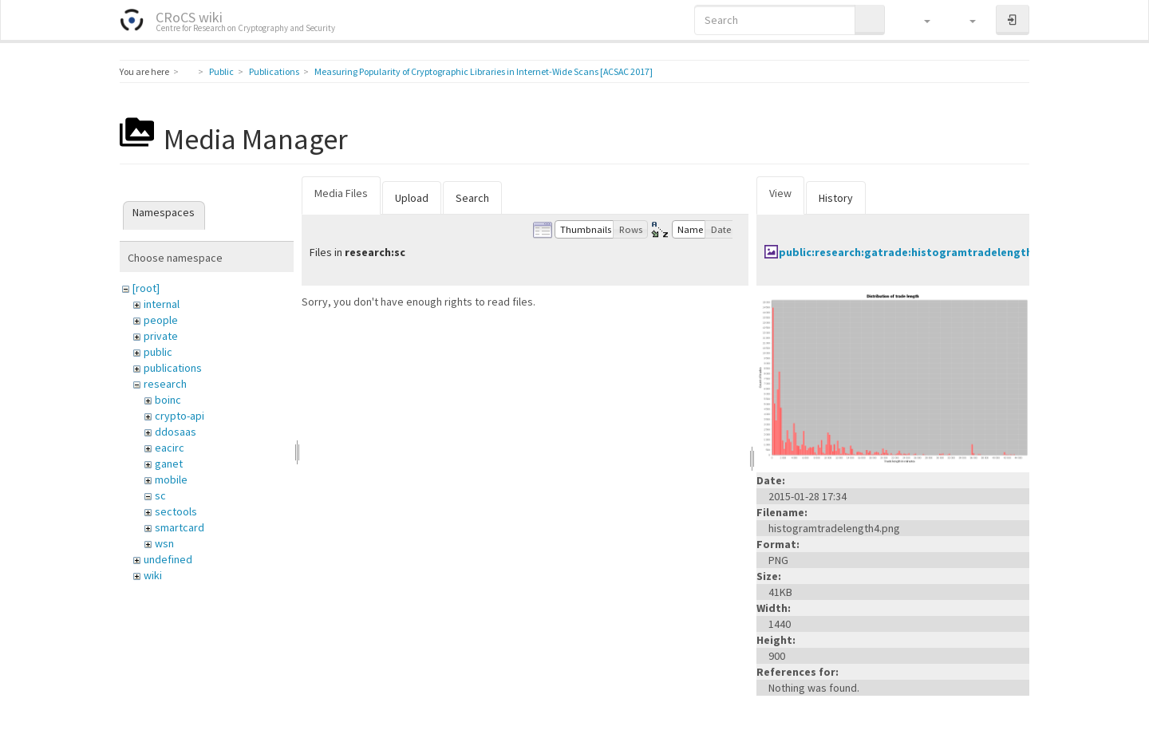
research (165, 384)
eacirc (169, 447)
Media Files (341, 193)
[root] (146, 288)
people (161, 320)
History (836, 198)
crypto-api (179, 415)
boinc (168, 400)
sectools (176, 511)
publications (173, 368)
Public (221, 71)
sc (160, 495)
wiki (153, 575)
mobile (171, 479)
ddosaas (175, 431)
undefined (168, 559)
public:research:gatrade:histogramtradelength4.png (920, 252)
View (780, 193)
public (158, 352)
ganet (169, 463)
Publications (274, 71)
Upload (411, 198)
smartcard (179, 527)
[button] (919, 20)
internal (162, 304)
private (161, 336)
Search (472, 198)
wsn (164, 543)
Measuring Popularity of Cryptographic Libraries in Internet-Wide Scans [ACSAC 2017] (483, 71)
